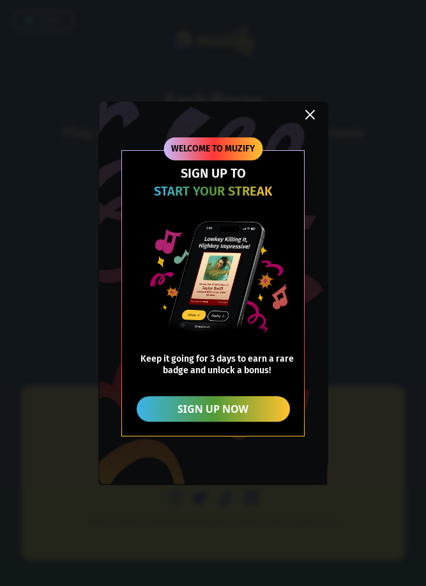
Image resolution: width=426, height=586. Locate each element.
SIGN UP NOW (213, 409)
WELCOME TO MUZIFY (213, 148)
